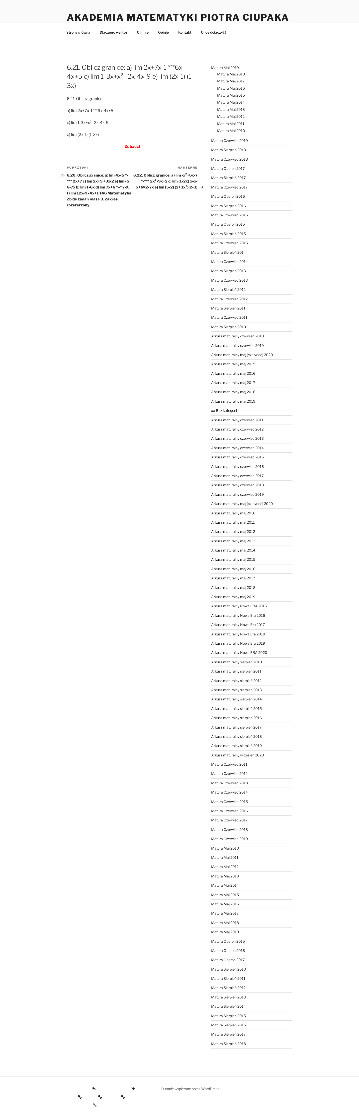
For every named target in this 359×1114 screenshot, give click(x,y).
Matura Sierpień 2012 (228, 289)
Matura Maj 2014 (231, 102)
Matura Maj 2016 (231, 88)
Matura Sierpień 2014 (228, 252)
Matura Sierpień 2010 (228, 327)
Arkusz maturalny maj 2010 (233, 513)
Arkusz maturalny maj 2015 (233, 364)
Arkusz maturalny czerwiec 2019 (237, 345)
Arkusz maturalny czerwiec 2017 (237, 476)
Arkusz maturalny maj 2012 (233, 531)
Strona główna (78, 32)
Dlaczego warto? (113, 32)
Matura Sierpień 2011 (228, 308)
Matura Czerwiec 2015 (229, 243)
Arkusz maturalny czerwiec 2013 (237, 438)
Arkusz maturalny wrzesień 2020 (237, 755)
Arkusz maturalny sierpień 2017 (236, 727)
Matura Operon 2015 (228, 224)
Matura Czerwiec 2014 (229, 261)
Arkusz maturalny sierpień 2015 (236, 708)
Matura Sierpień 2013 (228, 271)
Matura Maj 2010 (231, 130)
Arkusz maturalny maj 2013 (233, 541)
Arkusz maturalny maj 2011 (233, 522)
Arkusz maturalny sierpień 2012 (236, 681)
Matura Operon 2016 (228, 196)
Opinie (163, 32)
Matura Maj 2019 (225, 67)
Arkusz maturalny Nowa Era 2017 (238, 624)
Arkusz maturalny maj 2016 (233, 373)
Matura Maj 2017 (231, 81)
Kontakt (184, 32)
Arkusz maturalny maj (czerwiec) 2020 (242, 355)
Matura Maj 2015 (231, 95)
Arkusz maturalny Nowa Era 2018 (238, 634)
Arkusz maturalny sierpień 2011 (236, 671)
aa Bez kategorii (224, 410)
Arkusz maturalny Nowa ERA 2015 (239, 606)
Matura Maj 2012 (231, 116)
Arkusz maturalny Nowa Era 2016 (238, 615)
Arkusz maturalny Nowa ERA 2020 (239, 652)
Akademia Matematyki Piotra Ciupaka (178, 17)
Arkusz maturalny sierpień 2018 (236, 736)
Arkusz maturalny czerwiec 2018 (237, 336)
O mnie (143, 32)
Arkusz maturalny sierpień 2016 (236, 718)
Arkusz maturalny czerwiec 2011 (237, 420)
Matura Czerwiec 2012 (229, 299)
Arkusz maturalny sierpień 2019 (236, 745)
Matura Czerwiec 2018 (229, 159)
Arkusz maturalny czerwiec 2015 (237, 457)
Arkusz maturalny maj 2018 (233, 392)
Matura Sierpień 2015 (228, 234)
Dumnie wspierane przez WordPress (190, 1089)
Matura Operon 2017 (228, 168)
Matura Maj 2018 (231, 74)
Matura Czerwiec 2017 (229, 187)
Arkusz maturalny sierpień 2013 (236, 690)
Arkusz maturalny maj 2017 (233, 382)
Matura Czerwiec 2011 (229, 317)
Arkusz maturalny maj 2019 (233, 401)
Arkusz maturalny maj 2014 (233, 550)
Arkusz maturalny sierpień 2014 (236, 699)
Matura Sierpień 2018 (228, 150)
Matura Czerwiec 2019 (229, 140)
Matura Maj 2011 (230, 124)
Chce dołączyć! (213, 32)
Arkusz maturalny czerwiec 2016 (237, 466)
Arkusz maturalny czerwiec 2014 (237, 448)
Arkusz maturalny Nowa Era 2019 (238, 643)
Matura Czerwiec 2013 (229, 280)
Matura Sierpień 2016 (228, 206)
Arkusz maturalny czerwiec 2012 (237, 429)
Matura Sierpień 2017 (228, 178)
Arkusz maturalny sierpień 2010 (236, 662)
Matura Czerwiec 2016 (229, 215)
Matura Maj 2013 (231, 109)
